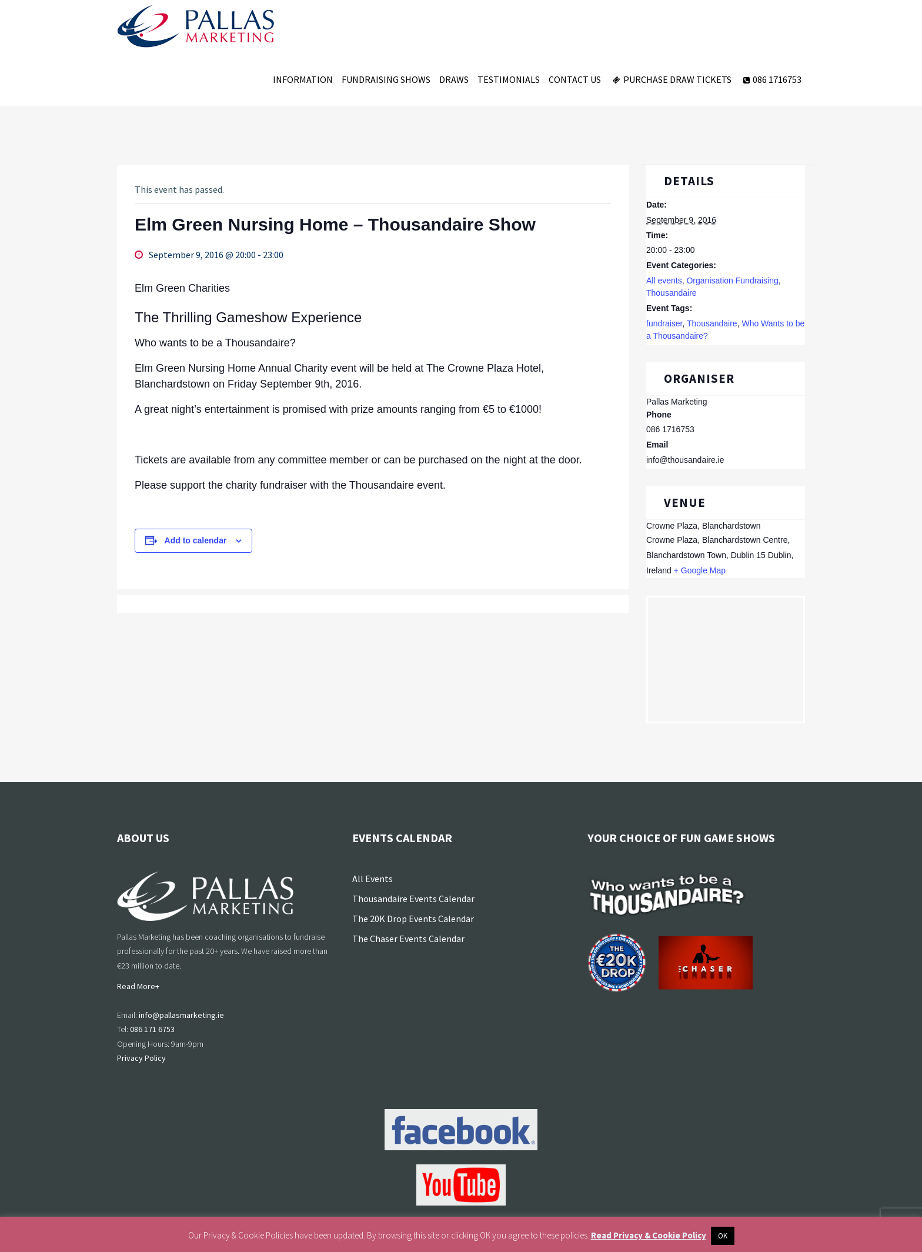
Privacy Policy (141, 1058)
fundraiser (664, 323)
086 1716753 (770, 79)
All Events (372, 878)
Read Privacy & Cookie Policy (648, 1235)
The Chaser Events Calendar (408, 938)
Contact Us (575, 79)
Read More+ (138, 986)
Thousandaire (671, 293)
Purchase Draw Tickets (670, 79)
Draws (454, 79)
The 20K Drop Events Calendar (413, 918)
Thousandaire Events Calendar (413, 898)
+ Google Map (700, 570)
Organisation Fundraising (732, 280)
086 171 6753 (152, 1029)
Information (303, 79)
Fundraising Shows (386, 79)
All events (664, 280)
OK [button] (722, 1236)
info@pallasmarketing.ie (181, 1015)
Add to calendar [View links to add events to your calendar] (196, 540)
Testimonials (508, 79)
